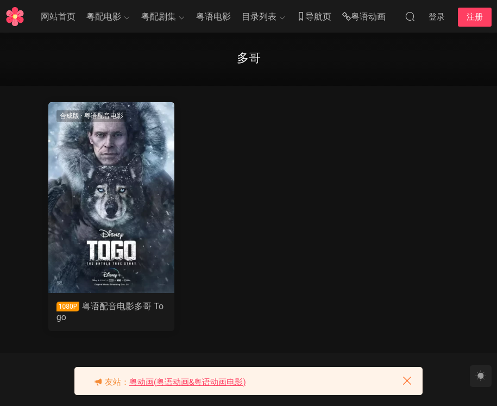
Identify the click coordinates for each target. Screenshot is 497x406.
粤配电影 (103, 16)
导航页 (314, 17)
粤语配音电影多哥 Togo (109, 311)
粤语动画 (364, 17)
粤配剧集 (158, 16)
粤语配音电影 (103, 116)
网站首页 (58, 16)
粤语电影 (213, 16)
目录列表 (259, 16)
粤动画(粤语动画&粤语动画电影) (187, 382)
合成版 (69, 116)
